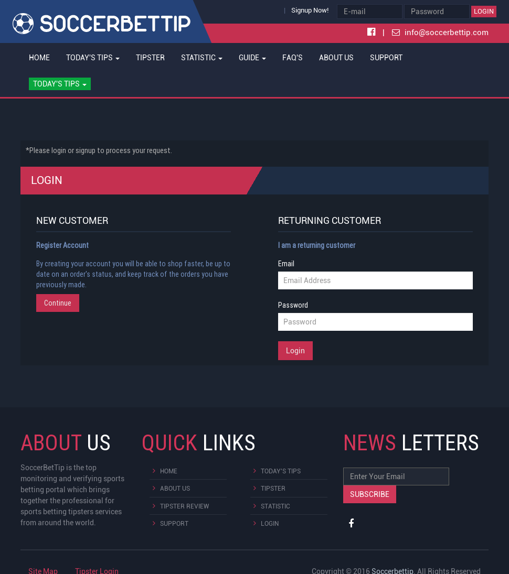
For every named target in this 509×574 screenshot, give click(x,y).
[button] (59, 84)
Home (39, 57)
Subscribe (369, 494)
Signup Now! (309, 10)
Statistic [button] (201, 57)
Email (286, 263)
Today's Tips (281, 471)
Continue (57, 303)
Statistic (275, 506)
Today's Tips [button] (93, 57)
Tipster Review (184, 506)
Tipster (150, 57)
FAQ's (292, 57)
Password (293, 305)
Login (484, 11)
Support (386, 57)
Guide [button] (252, 57)
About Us (336, 57)
